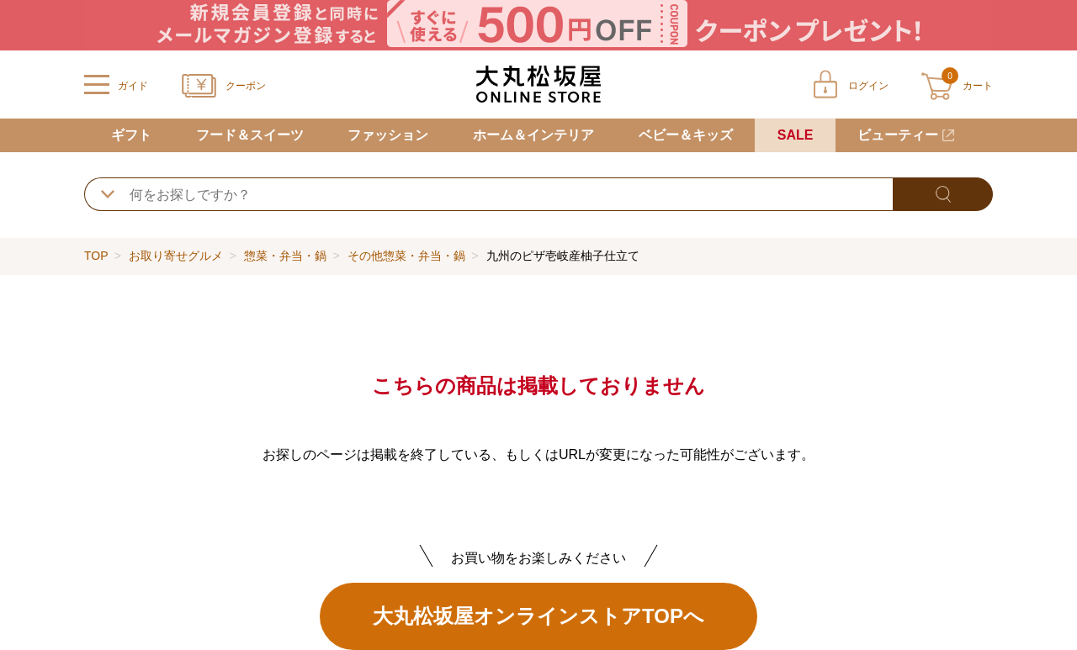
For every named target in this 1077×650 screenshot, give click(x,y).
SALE (795, 135)
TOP (96, 255)
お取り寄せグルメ (176, 255)
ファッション (388, 135)
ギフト (131, 135)
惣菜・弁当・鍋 (285, 255)
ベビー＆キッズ (686, 135)
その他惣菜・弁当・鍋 (406, 255)
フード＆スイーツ (250, 135)
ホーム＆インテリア (533, 135)
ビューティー (897, 135)
